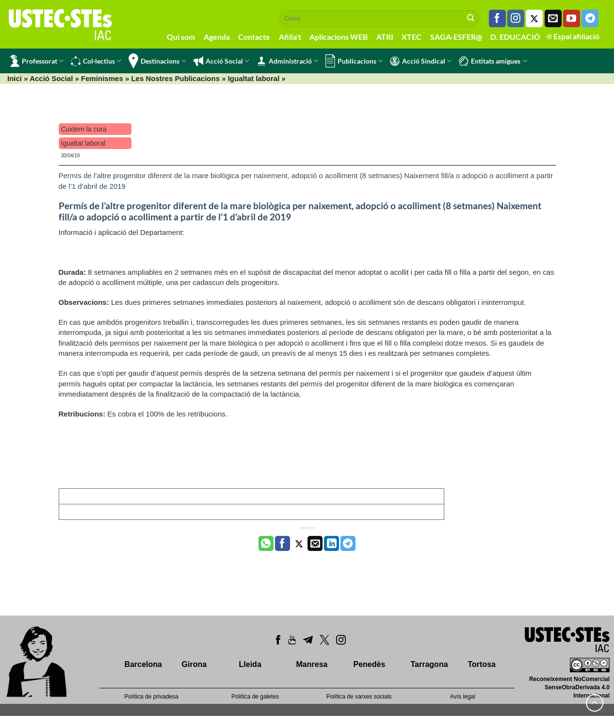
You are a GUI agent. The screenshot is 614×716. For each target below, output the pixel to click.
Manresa (312, 664)
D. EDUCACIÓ (515, 36)
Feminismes (102, 78)
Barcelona (143, 664)
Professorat (37, 61)
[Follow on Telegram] (590, 18)
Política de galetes (255, 696)
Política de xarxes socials (359, 696)
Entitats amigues (493, 61)
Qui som (181, 36)
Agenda (217, 36)
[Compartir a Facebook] (282, 543)
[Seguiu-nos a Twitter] (534, 18)
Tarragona (429, 664)
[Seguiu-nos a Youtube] (571, 18)
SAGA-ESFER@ (456, 36)
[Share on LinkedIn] (331, 543)
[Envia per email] (315, 543)
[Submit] (471, 18)
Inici (14, 78)
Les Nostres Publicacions (175, 78)
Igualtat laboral (254, 78)
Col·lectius (96, 61)
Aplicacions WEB (338, 36)
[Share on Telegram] (347, 543)
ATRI (384, 36)
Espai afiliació (572, 36)
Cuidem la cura (84, 129)
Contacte (254, 36)
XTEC (411, 36)
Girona (194, 664)
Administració (287, 61)
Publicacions (354, 60)
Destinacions (157, 60)
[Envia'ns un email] (553, 18)
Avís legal (462, 696)
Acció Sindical (421, 61)
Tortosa (481, 664)
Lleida (250, 664)
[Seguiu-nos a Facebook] (497, 18)
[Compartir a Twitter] (299, 543)
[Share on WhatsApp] (266, 543)
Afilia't (290, 36)
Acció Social (221, 61)
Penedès (370, 664)
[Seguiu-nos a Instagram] (515, 18)
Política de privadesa (151, 696)
